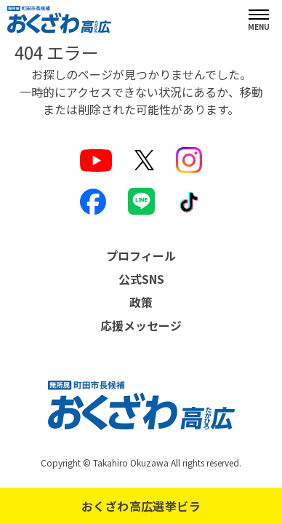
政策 (141, 302)
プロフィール (141, 255)
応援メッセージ (141, 325)
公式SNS (141, 278)
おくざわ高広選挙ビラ (141, 506)
